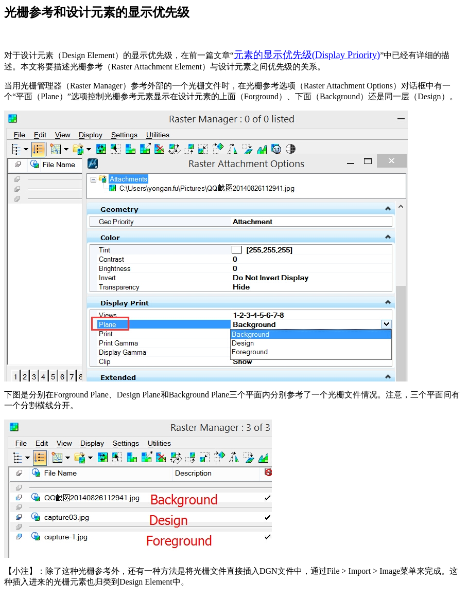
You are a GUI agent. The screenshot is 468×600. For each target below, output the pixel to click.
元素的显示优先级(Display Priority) (307, 54)
